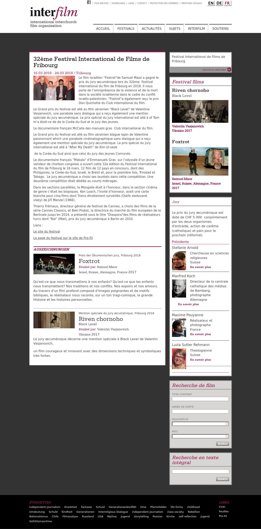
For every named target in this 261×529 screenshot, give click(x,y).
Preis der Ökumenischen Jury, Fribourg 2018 (110, 255)
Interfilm (196, 29)
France (122, 272)
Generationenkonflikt (122, 507)
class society (175, 511)
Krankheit (70, 507)
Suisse (93, 272)
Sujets (174, 29)
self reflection (187, 516)
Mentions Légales (191, 3)
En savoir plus (200, 267)
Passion (158, 516)
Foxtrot (89, 261)
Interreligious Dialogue (113, 511)
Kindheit (67, 511)
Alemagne (107, 272)
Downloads (118, 3)
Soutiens (220, 29)
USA (100, 516)
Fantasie (86, 507)
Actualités (152, 29)
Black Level (182, 96)
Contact (142, 3)
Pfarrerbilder (158, 507)
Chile (55, 516)
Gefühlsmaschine (40, 521)
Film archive (101, 3)
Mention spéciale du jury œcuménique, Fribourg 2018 (116, 313)
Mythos (112, 516)
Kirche (171, 516)
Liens (131, 3)
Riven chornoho (101, 319)
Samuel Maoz (107, 267)
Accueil (103, 29)
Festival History (214, 69)
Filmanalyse (70, 516)
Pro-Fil (223, 516)
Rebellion (194, 511)
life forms (177, 507)
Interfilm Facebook (89, 2)
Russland (88, 516)
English (210, 2)
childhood (193, 507)
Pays (175, 431)
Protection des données (164, 3)
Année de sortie (183, 406)
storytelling (141, 516)
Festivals (125, 29)
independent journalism (44, 507)
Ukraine (85, 334)
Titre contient (182, 394)
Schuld (100, 507)
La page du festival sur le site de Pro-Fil (63, 238)
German (219, 2)
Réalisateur (180, 419)
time (143, 507)
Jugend (125, 516)
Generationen (85, 511)
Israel (83, 272)
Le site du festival (46, 231)
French (227, 2)
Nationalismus (38, 516)
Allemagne (198, 300)
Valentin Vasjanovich (113, 329)
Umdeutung (37, 511)
